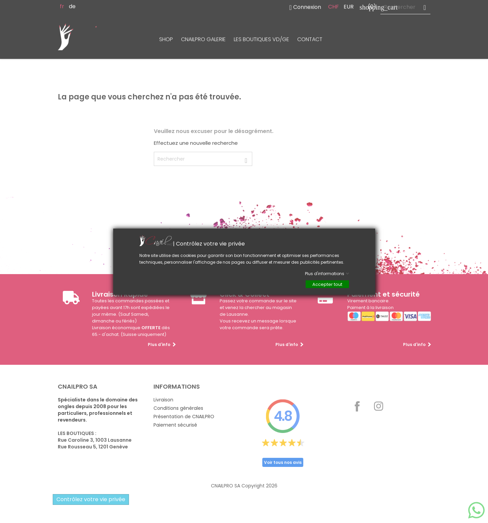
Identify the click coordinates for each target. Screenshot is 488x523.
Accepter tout (327, 284)
